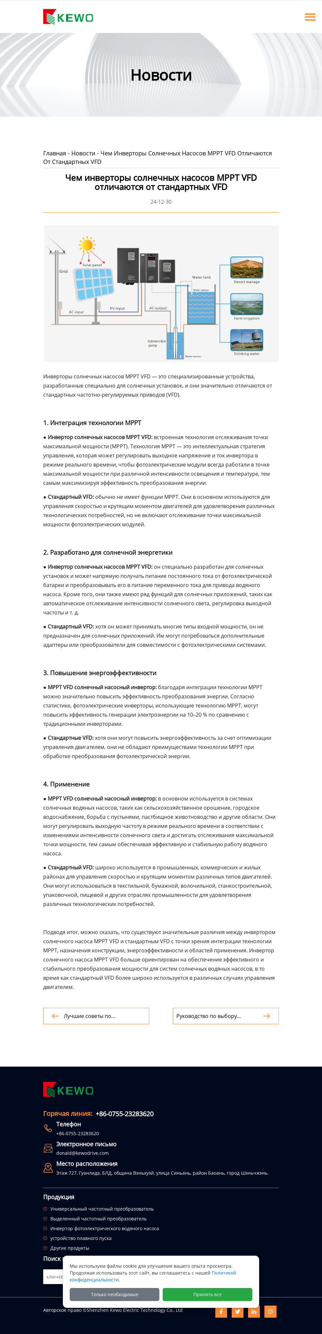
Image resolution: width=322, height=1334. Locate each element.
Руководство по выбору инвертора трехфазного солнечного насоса (207, 1016)
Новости (83, 153)
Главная (54, 153)
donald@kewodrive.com (82, 1153)
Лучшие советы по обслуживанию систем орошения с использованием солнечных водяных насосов (101, 1016)
